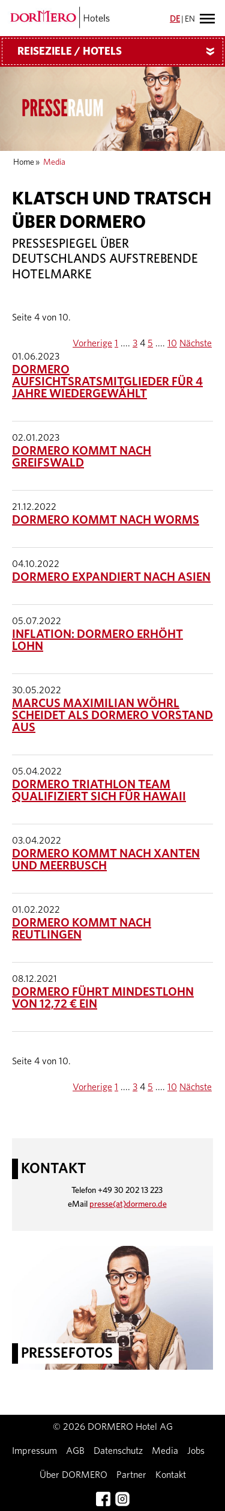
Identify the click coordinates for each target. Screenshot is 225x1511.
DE (175, 19)
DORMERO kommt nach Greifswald (81, 457)
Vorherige (92, 343)
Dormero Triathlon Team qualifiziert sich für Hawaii (99, 791)
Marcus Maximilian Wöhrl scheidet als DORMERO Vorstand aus (112, 715)
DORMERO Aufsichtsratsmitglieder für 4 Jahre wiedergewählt (107, 382)
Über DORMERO (73, 1475)
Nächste (195, 343)
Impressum (34, 1451)
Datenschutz (118, 1451)
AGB (75, 1451)
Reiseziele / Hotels (120, 51)
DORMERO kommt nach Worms (105, 520)
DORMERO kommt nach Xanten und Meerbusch (106, 860)
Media (165, 1451)
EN (190, 19)
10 (172, 343)
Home (23, 162)
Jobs (196, 1451)
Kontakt (170, 1475)
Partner (131, 1475)
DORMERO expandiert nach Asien (111, 577)
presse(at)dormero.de (128, 1204)
